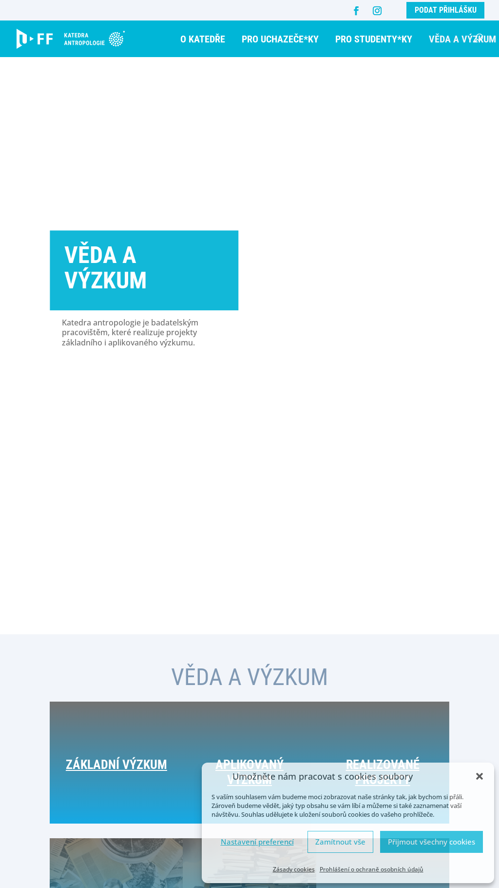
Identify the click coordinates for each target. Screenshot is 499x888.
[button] (479, 776)
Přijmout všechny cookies (431, 842)
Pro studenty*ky (373, 39)
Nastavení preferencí (257, 842)
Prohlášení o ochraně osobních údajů (371, 869)
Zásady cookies (294, 869)
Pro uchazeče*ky (280, 39)
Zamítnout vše (340, 842)
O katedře (202, 39)
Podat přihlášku (446, 10)
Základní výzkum (116, 782)
